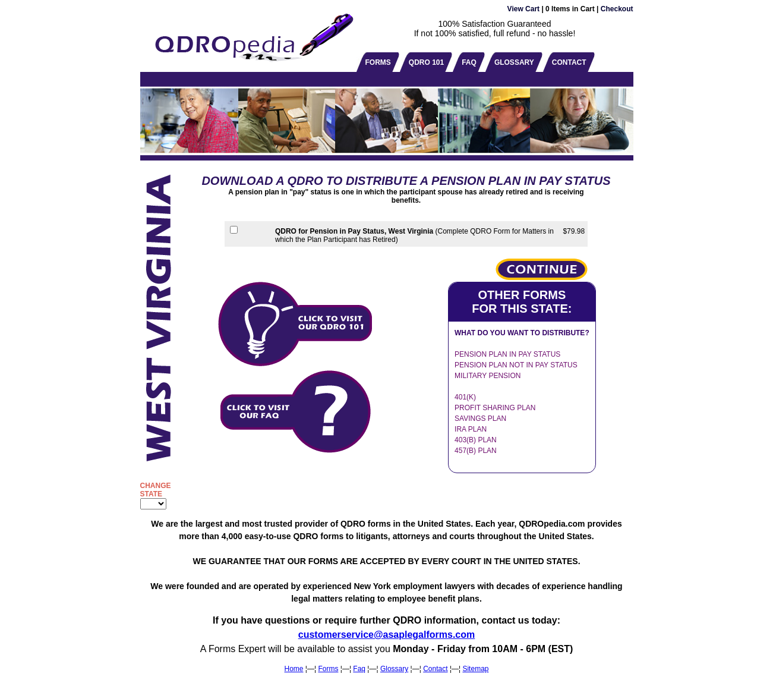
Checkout (617, 9)
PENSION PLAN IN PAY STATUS (507, 354)
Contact (435, 669)
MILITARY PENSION (487, 376)
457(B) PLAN (476, 450)
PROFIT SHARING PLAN (495, 408)
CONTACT (569, 62)
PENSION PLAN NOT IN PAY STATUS (516, 365)
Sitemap (475, 669)
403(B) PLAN (476, 440)
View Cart (523, 9)
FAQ (469, 62)
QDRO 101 (426, 62)
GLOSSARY (514, 62)
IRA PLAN (471, 429)
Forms (328, 669)
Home (294, 669)
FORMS (378, 62)
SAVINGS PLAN (480, 418)
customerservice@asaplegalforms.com (386, 635)
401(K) (465, 397)
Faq (359, 669)
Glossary (394, 669)
